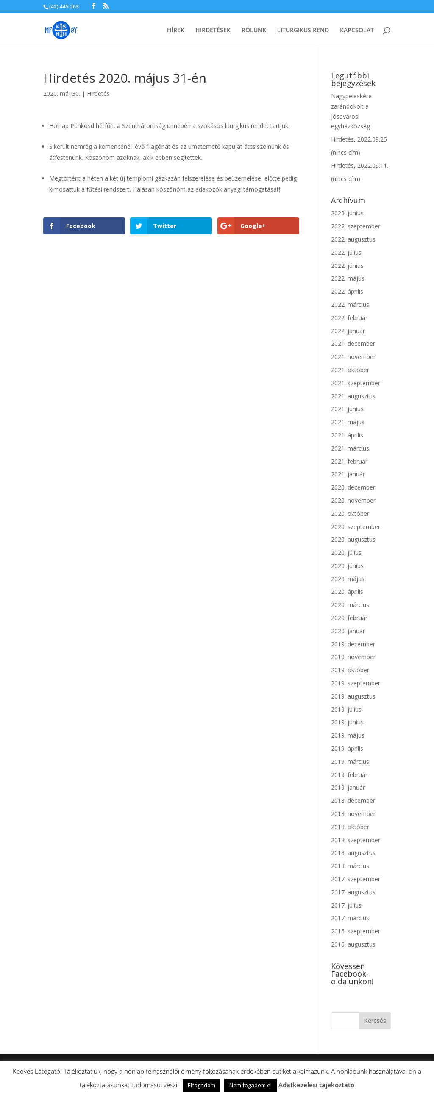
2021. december (353, 344)
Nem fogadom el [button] (250, 1085)
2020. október (350, 514)
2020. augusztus (353, 539)
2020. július (346, 552)
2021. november (353, 357)
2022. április (347, 291)
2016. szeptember (355, 931)
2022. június (347, 266)
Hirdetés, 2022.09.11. (359, 165)
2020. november (353, 500)
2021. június (347, 409)
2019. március (350, 761)
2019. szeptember (355, 683)
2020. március (350, 605)
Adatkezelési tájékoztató (316, 1084)
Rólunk (254, 30)
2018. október (350, 827)
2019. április (347, 748)
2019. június (347, 722)
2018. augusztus (353, 853)
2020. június (347, 566)
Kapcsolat (357, 30)
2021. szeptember (355, 383)
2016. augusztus (353, 944)
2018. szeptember (355, 840)
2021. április (347, 435)
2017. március (350, 918)
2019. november (353, 657)
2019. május (347, 735)
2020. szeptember (355, 527)
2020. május (347, 579)
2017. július (346, 905)
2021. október (350, 370)
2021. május (347, 422)
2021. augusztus (353, 396)
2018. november (353, 814)
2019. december (353, 644)
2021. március (350, 448)
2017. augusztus (353, 892)
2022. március (350, 305)
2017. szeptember (355, 879)
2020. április (347, 591)
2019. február (349, 775)
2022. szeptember (355, 226)
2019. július (346, 709)
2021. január (348, 474)
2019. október (350, 670)
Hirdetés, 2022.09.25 (359, 139)
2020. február (349, 618)
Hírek (175, 30)
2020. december (353, 487)
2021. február (349, 461)
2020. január (348, 631)
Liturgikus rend (303, 30)
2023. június (347, 213)
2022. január (348, 331)
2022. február (349, 318)
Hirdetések (213, 30)
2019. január (348, 787)
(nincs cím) (345, 152)
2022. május (347, 278)
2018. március (350, 866)
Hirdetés (98, 93)
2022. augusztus (353, 239)
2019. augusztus (353, 696)
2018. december (353, 800)
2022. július (346, 252)
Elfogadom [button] (201, 1085)
